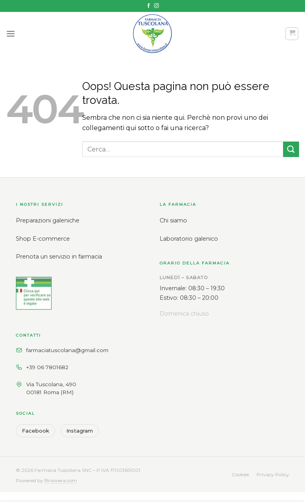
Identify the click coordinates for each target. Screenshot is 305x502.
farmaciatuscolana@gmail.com (67, 350)
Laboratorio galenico (189, 238)
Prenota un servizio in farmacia (59, 256)
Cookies (240, 474)
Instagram (79, 430)
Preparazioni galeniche (47, 220)
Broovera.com (60, 480)
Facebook (35, 430)
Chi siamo (173, 220)
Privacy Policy (273, 474)
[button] (10, 33)
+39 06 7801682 (47, 367)
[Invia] (291, 149)
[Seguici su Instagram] (156, 6)
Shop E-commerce (43, 238)
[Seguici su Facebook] (148, 6)
